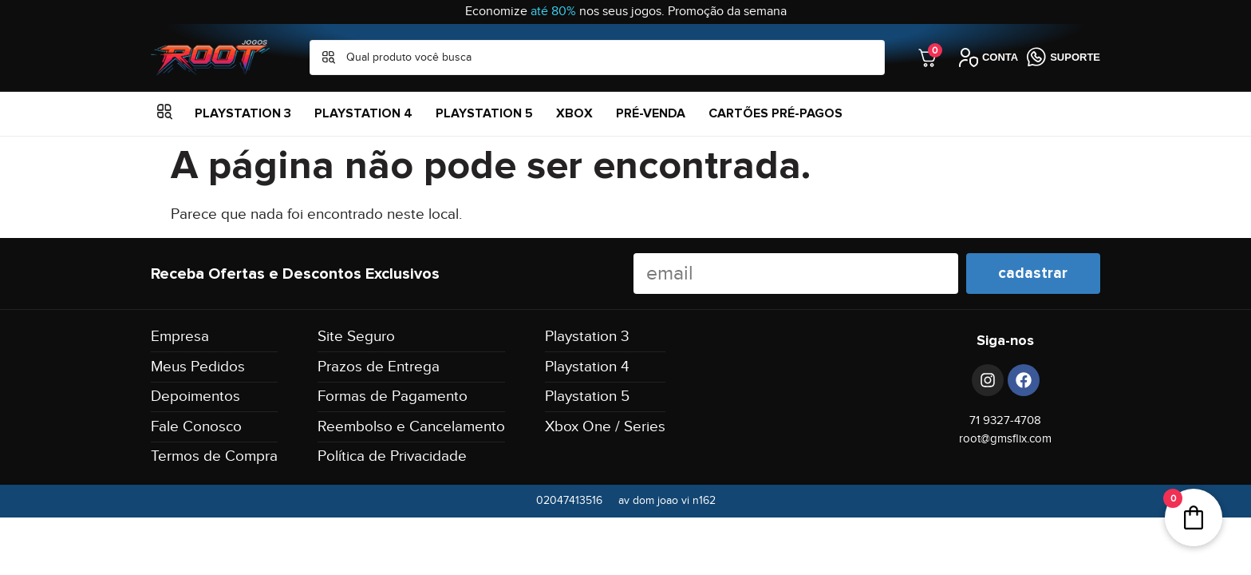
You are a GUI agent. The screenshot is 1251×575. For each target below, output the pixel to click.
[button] (165, 114)
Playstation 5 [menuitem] (484, 113)
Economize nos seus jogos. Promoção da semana (626, 11)
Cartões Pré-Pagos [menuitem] (775, 113)
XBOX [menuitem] (574, 113)
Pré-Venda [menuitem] (650, 113)
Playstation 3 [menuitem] (243, 113)
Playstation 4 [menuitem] (363, 113)
